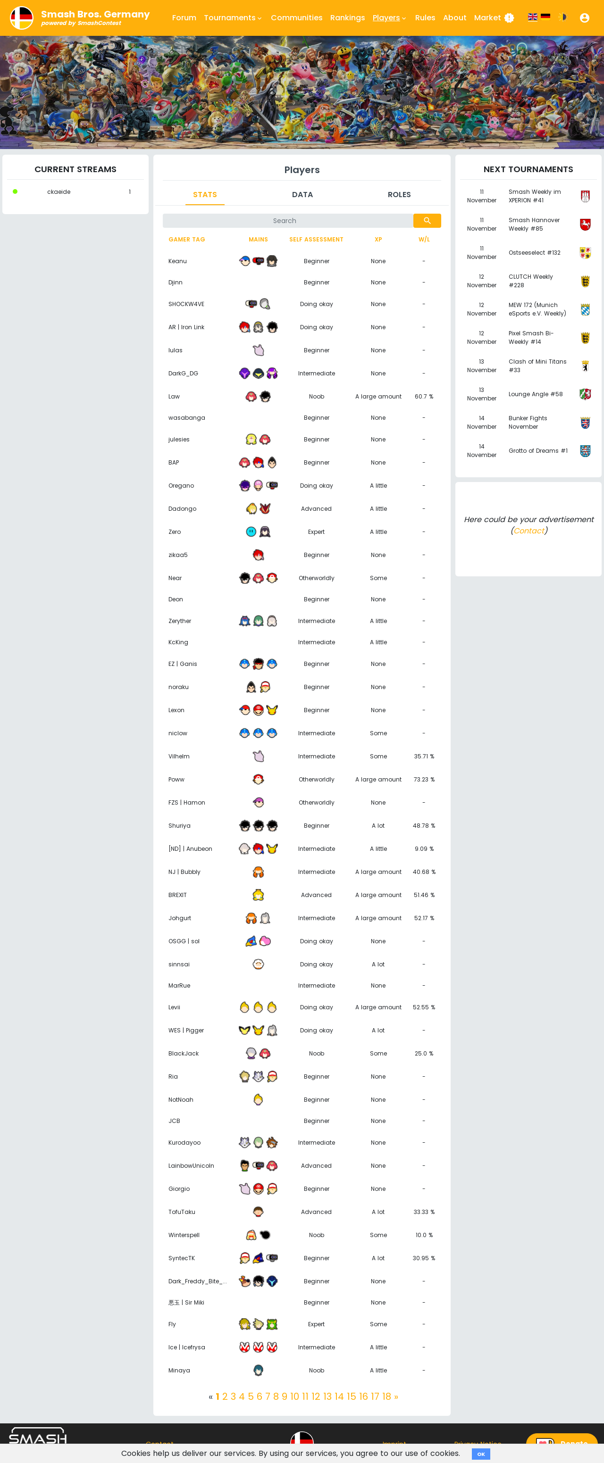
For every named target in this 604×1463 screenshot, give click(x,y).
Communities (297, 17)
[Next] (396, 1396)
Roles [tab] (399, 194)
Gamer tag (186, 239)
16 (363, 1396)
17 (375, 1396)
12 (315, 1396)
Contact (528, 530)
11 (305, 1396)
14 (339, 1396)
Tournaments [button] (233, 18)
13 (327, 1396)
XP (378, 239)
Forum (184, 17)
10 (294, 1396)
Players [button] (390, 18)
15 (351, 1396)
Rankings (347, 17)
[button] (584, 17)
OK (481, 1454)
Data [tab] (302, 194)
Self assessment (316, 239)
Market (494, 18)
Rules (425, 17)
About (455, 17)
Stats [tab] (205, 194)
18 (386, 1396)
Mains (258, 239)
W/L (424, 239)
